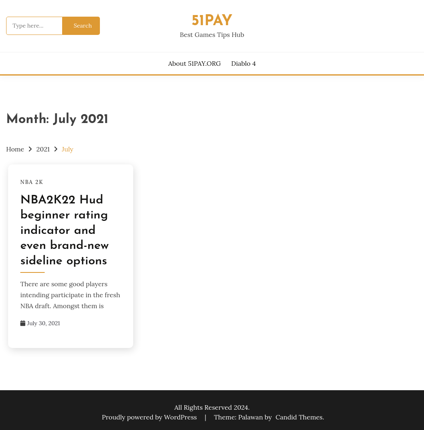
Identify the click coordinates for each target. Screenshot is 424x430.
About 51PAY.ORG (194, 63)
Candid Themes (298, 417)
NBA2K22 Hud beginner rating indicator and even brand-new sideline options (64, 231)
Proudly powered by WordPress (150, 417)
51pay (212, 21)
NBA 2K (31, 182)
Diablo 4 (243, 63)
